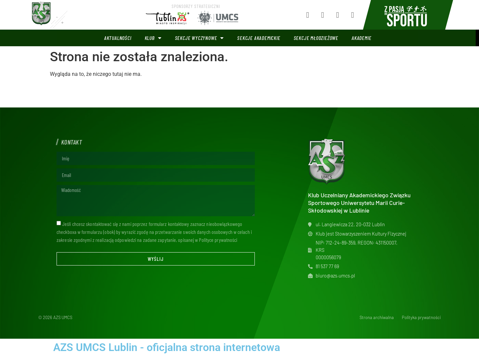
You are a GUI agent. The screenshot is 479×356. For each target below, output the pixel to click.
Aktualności (117, 38)
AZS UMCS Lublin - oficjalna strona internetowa (166, 347)
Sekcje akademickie (258, 38)
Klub (153, 38)
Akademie (361, 38)
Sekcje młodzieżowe (316, 38)
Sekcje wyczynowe (199, 38)
